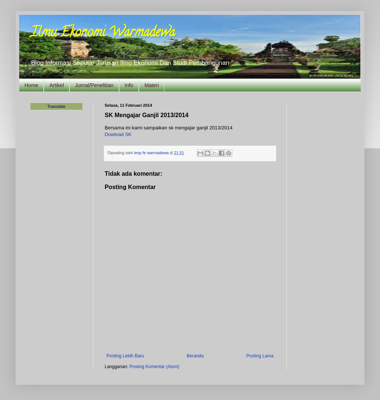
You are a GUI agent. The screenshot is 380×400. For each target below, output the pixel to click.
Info (129, 85)
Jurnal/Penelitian (94, 85)
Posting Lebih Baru (125, 355)
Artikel (56, 85)
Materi (151, 85)
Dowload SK (118, 134)
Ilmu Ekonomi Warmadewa (102, 33)
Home (31, 85)
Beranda (195, 355)
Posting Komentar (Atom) (155, 366)
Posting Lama (259, 355)
